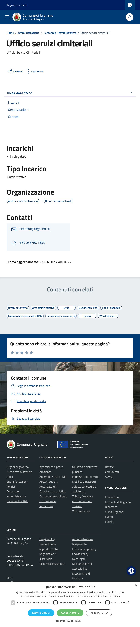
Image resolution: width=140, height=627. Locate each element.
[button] (131, 571)
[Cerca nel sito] (129, 17)
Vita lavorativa (81, 511)
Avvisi (108, 476)
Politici (11, 486)
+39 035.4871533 (32, 242)
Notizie (109, 467)
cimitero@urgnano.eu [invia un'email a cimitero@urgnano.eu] (35, 228)
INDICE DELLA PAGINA (70, 92)
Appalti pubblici (48, 481)
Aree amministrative (19, 472)
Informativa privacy (84, 549)
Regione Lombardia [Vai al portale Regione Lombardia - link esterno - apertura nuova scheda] (17, 5)
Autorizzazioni (48, 486)
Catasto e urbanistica (52, 491)
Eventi (109, 516)
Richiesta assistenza (52, 563)
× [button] (136, 585)
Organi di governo (18, 467)
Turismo (77, 506)
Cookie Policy (80, 554)
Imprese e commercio (85, 476)
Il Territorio (112, 497)
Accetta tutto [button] (70, 612)
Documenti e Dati (17, 501)
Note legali (78, 559)
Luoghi (109, 521)
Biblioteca (111, 507)
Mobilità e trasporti (84, 481)
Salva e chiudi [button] (41, 612)
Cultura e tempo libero (53, 496)
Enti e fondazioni (17, 481)
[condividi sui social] (15, 71)
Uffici (10, 476)
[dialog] (70, 604)
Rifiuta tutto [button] (99, 612)
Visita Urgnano (114, 512)
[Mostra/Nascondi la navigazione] (7, 17)
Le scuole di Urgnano (118, 502)
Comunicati (112, 472)
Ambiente (45, 472)
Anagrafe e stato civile (53, 476)
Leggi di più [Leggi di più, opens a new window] (114, 596)
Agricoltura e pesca (51, 467)
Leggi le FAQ (47, 539)
